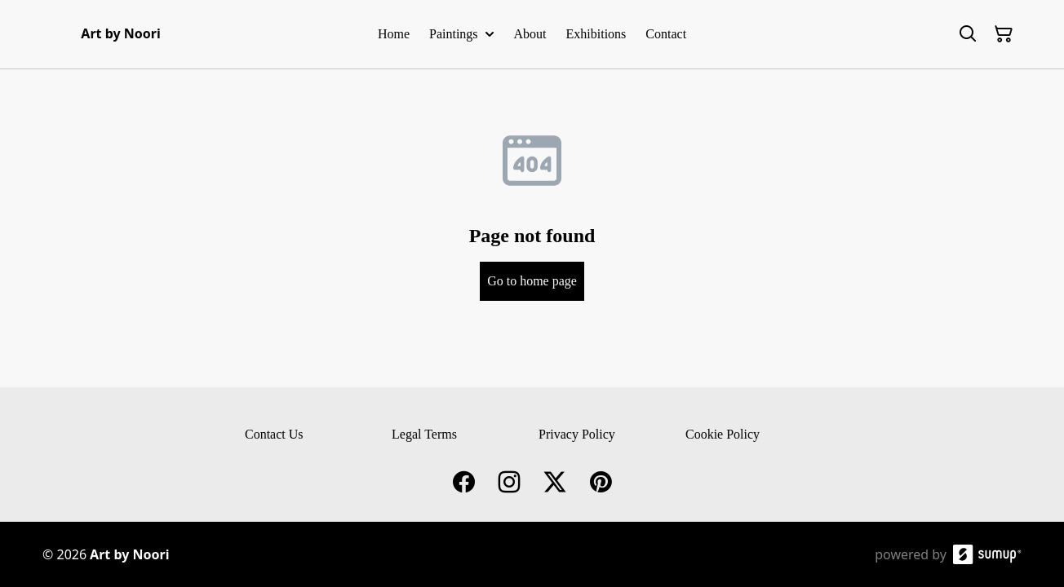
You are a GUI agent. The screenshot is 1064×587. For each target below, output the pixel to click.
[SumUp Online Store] (987, 554)
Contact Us (274, 434)
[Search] (968, 34)
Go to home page (532, 281)
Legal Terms (424, 434)
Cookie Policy (722, 434)
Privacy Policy (577, 434)
